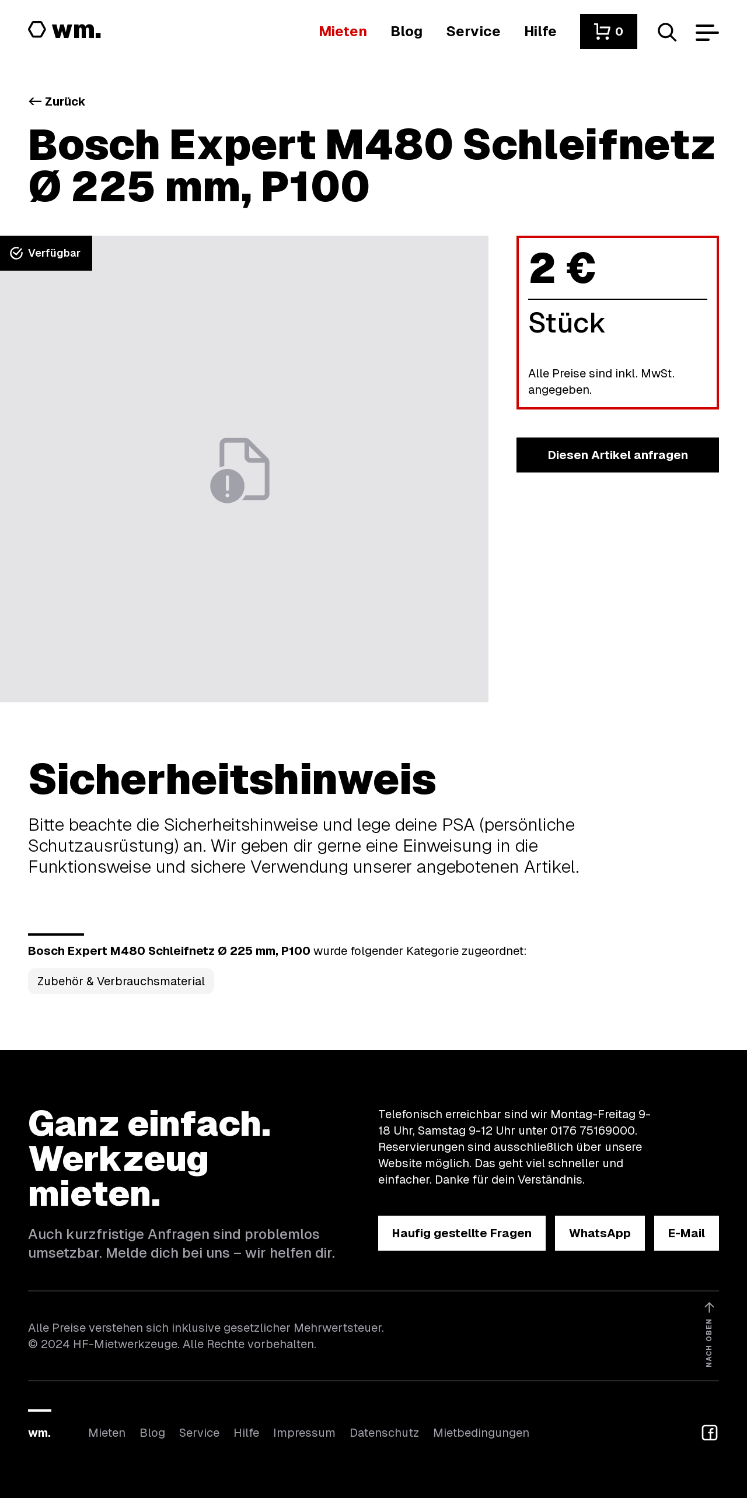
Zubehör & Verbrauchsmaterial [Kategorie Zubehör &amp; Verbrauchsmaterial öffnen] (121, 981)
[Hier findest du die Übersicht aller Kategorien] (343, 31)
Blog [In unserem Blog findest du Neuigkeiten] (152, 1432)
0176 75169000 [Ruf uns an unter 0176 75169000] (592, 1130)
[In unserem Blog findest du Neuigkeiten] (406, 31)
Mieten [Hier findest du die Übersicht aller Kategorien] (106, 1432)
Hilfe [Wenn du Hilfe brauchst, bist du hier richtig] (246, 1432)
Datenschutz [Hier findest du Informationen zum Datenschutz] (384, 1432)
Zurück (57, 101)
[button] (608, 31)
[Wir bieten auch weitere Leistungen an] (473, 31)
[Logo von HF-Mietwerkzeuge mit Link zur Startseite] (65, 30)
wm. (39, 1432)
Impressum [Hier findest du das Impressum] (304, 1432)
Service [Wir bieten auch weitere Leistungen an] (199, 1432)
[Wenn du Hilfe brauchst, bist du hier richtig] (540, 31)
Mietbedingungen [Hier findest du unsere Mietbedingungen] (481, 1432)
